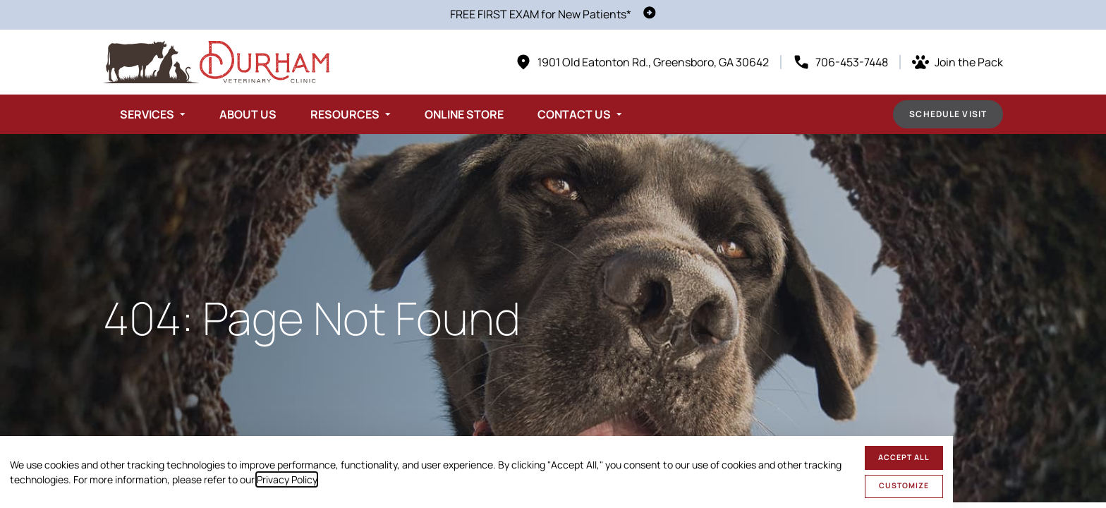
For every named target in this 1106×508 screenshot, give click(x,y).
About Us (247, 114)
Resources (344, 114)
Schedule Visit (948, 114)
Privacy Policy (287, 479)
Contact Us (574, 114)
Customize (904, 485)
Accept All (904, 457)
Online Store (464, 114)
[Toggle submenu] (183, 114)
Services (147, 114)
